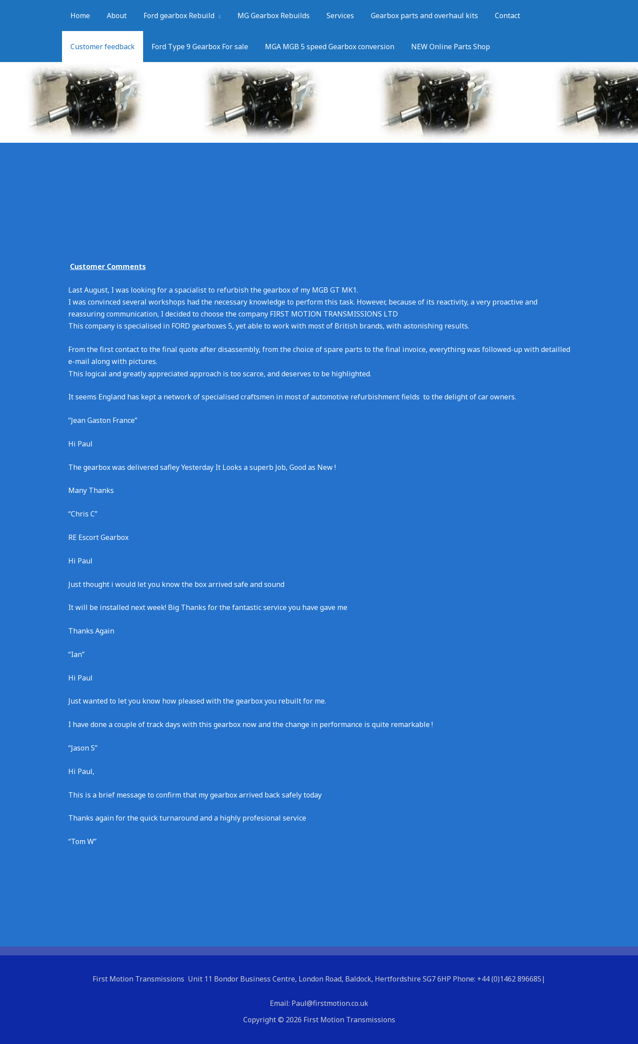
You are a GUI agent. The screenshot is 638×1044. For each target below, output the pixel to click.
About (113, 15)
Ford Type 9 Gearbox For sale (196, 46)
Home (79, 15)
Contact (490, 15)
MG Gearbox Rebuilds (264, 15)
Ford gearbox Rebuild (172, 15)
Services (328, 15)
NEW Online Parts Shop (441, 46)
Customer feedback (101, 46)
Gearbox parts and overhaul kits (409, 15)
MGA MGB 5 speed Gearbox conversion (323, 46)
